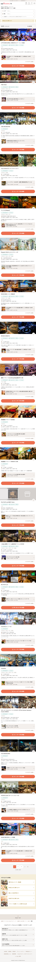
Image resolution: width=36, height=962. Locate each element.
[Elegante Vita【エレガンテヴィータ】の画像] (18, 244)
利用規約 (9, 951)
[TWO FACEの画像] (18, 77)
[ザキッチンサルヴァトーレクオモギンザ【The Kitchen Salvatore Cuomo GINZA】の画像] (18, 702)
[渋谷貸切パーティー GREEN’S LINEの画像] (18, 453)
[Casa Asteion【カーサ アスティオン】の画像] (18, 160)
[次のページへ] (24, 866)
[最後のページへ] (27, 866)
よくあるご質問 (18, 956)
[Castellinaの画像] (18, 660)
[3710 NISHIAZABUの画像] (18, 745)
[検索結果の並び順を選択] (30, 26)
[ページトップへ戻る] (18, 917)
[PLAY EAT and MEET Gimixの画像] (18, 494)
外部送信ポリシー (29, 951)
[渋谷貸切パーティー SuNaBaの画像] (18, 412)
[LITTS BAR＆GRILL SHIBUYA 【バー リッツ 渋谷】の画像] (18, 35)
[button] (18, 929)
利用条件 (14, 951)
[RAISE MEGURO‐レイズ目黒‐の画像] (18, 829)
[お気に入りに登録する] (33, 40)
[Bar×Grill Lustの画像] (18, 576)
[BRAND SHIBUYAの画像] (18, 328)
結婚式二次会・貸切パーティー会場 (23, 921)
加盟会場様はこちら (7, 953)
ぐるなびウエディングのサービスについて (24, 953)
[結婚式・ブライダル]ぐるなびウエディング (8, 921)
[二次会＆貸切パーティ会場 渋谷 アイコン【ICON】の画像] (18, 536)
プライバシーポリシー (21, 951)
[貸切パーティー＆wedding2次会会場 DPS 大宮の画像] (18, 370)
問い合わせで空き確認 (18, 607)
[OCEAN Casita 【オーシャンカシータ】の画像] (18, 787)
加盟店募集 (14, 953)
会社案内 (5, 951)
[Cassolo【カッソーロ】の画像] (18, 618)
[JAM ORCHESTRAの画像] (18, 118)
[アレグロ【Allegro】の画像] (18, 202)
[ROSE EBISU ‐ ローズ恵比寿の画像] (18, 286)
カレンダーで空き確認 (18, 66)
